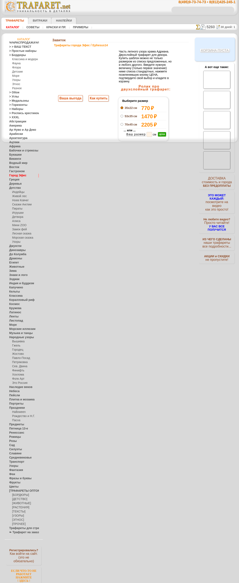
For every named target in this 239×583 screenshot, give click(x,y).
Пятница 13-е (17, 429)
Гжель (15, 346)
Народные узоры (19, 337)
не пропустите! (217, 253)
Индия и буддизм (19, 283)
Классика (14, 296)
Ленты (13, 316)
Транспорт (15, 462)
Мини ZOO (18, 225)
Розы (12, 441)
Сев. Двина (18, 366)
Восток (13, 167)
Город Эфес (16, 175)
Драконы (14, 258)
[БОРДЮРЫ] (19, 495)
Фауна (16, 63)
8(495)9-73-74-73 (98, 228)
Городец (17, 350)
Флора (16, 68)
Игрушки (17, 213)
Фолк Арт (17, 379)
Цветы (13, 487)
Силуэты (14, 449)
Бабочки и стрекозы (21, 150)
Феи (11, 474)
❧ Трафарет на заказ (21, 532)
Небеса (13, 391)
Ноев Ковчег (19, 200)
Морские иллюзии (20, 329)
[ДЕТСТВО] (18, 499)
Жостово (17, 354)
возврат (128, 264)
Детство (14, 188)
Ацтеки (13, 142)
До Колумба (16, 254)
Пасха (15, 420)
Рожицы (14, 437)
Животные (15, 267)
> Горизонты (16, 105)
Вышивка (17, 341)
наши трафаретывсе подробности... (217, 237)
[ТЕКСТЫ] (18, 511)
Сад (11, 445)
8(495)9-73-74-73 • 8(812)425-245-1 (203, 2)
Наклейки (57, 20)
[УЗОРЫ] (17, 516)
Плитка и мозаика (20, 399)
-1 (103, 178)
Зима (12, 271)
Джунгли (14, 246)
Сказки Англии (21, 204)
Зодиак (13, 279)
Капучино (15, 287)
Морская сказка (21, 238)
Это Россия (18, 383)
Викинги (14, 159)
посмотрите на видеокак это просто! (217, 201)
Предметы (15, 424)
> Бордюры (15, 55)
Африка (13, 146)
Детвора (17, 217)
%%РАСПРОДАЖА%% (22, 43)
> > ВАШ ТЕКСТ (17, 47)
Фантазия (15, 470)
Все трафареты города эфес (119, 187)
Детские (17, 72)
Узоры (16, 80)
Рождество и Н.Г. (22, 416)
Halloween (18, 412)
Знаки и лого (16, 275)
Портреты (15, 404)
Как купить (98, 99)
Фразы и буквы (18, 478)
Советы (31, 27)
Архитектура (16, 138)
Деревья (14, 184)
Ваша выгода (71, 99)
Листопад (15, 321)
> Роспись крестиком (21, 113)
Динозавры (16, 250)
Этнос (15, 84)
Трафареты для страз (21, 528)
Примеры (75, 27)
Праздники (15, 408)
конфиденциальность (108, 264)
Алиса (15, 221)
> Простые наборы (20, 51)
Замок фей (18, 229)
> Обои (13, 92)
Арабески (14, 134)
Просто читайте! (217, 219)
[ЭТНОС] (17, 520)
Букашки (14, 155)
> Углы (13, 97)
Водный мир (16, 163)
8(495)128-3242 (123, 228)
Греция (13, 180)
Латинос (14, 312)
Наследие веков (18, 387)
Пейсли (13, 395)
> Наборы (14, 109)
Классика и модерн (23, 59)
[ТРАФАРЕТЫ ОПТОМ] (22, 491)
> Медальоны (17, 101)
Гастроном (15, 171)
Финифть (17, 370)
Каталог (12, 27)
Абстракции (16, 121)
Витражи (35, 20)
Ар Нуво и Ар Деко (20, 130)
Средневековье (18, 458)
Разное (16, 88)
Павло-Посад (20, 358)
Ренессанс (15, 433)
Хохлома (17, 375)
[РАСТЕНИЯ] (19, 507)
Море (15, 76)
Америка (14, 126)
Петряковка (19, 362)
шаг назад (119, 178)
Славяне (14, 453)
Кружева (14, 308)
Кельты (13, 292)
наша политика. (140, 580)
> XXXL (13, 117)
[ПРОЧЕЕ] (18, 524)
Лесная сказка (20, 233)
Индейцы (17, 192)
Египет (13, 263)
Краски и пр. (52, 27)
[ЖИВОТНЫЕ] (20, 503)
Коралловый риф (19, 300)
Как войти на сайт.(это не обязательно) (23, 555)
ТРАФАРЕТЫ (13, 20)
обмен (139, 264)
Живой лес (18, 196)
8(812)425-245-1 (148, 228)
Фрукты (13, 482)
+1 (135, 178)
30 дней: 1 (229, 27)
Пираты (16, 209)
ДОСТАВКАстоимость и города (217, 183)
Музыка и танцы (19, 333)
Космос (13, 304)
